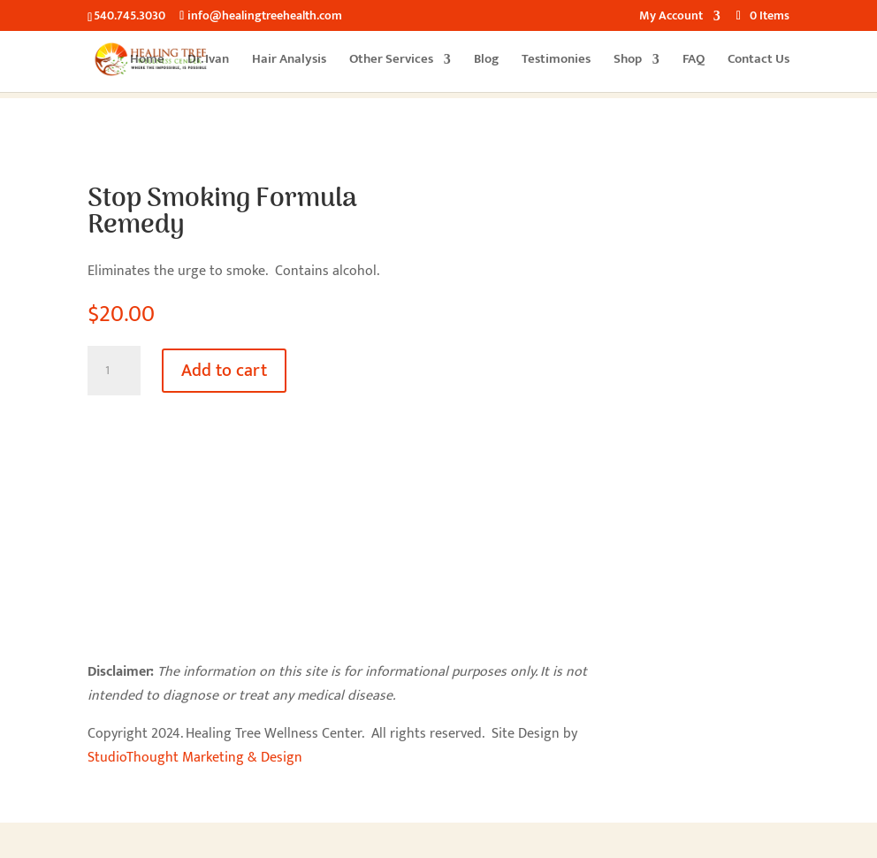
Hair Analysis (289, 61)
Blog (486, 61)
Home (147, 61)
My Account (671, 18)
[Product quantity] (114, 370)
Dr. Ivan (208, 61)
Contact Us (758, 61)
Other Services (391, 61)
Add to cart (224, 371)
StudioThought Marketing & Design (195, 758)
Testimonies (556, 61)
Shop (628, 61)
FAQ (694, 61)
